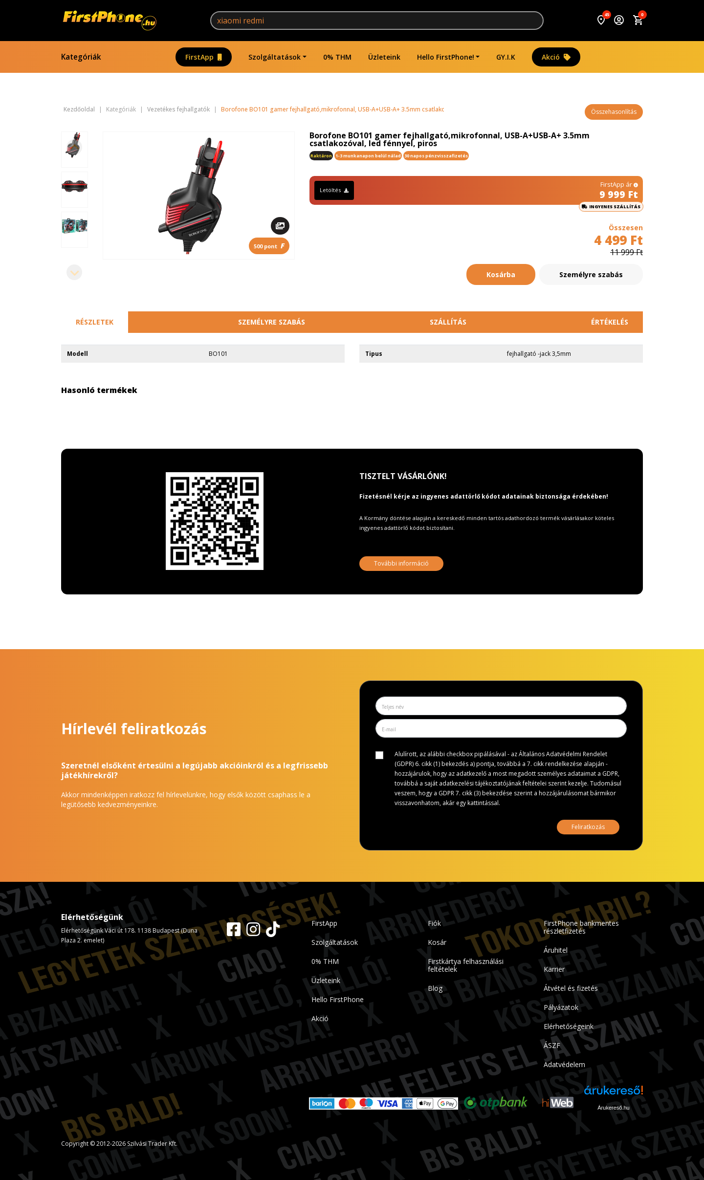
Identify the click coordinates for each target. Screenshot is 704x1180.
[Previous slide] (74, 147)
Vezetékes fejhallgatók (178, 109)
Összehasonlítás (614, 112)
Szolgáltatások (274, 57)
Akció (556, 57)
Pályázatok (561, 1007)
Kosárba (500, 274)
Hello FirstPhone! (445, 57)
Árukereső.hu (613, 1108)
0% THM (337, 57)
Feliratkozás (588, 827)
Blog (435, 988)
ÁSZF (552, 1045)
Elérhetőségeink (569, 1026)
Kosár (437, 942)
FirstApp (203, 57)
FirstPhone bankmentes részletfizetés (581, 927)
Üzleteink (384, 57)
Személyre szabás (591, 274)
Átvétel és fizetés (571, 988)
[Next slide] (74, 272)
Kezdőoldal (79, 109)
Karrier (554, 969)
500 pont (269, 245)
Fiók (434, 923)
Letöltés (334, 190)
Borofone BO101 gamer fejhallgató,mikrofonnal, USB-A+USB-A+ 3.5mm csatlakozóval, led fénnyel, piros (366, 109)
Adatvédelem (564, 1064)
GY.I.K (505, 57)
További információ (401, 563)
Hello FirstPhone (337, 999)
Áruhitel (556, 950)
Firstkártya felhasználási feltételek (466, 965)
